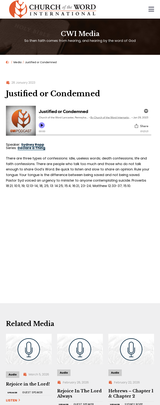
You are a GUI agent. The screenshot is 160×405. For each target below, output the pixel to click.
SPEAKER (12, 393)
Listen (11, 400)
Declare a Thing (31, 148)
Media (18, 62)
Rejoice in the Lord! (28, 384)
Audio (13, 374)
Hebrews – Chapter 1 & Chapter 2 (130, 393)
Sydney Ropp (32, 144)
